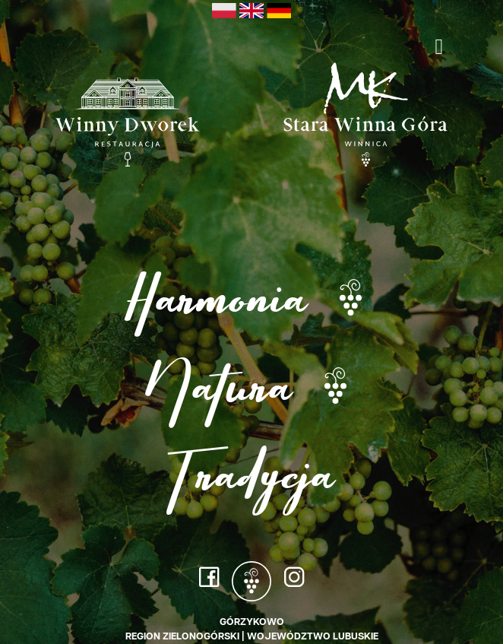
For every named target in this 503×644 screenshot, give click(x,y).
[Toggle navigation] (439, 46)
